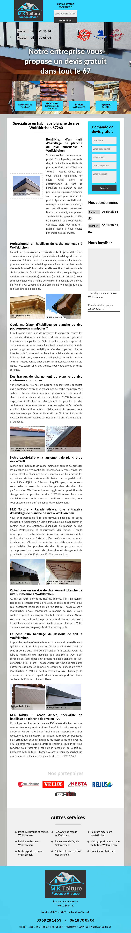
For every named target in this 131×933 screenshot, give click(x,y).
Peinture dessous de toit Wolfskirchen (68, 852)
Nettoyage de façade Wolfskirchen (66, 833)
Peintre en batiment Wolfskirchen (29, 843)
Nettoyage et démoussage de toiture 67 (52, 106)
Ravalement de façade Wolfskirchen (67, 843)
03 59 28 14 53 (41, 31)
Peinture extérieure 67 (79, 106)
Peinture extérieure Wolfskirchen (101, 833)
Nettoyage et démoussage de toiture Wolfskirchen (105, 843)
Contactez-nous (101, 927)
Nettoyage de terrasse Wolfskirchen (30, 852)
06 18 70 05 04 (41, 38)
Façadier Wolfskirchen (103, 851)
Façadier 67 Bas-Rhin (106, 106)
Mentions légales (77, 927)
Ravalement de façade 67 (25, 106)
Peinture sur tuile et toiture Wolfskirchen (33, 833)
